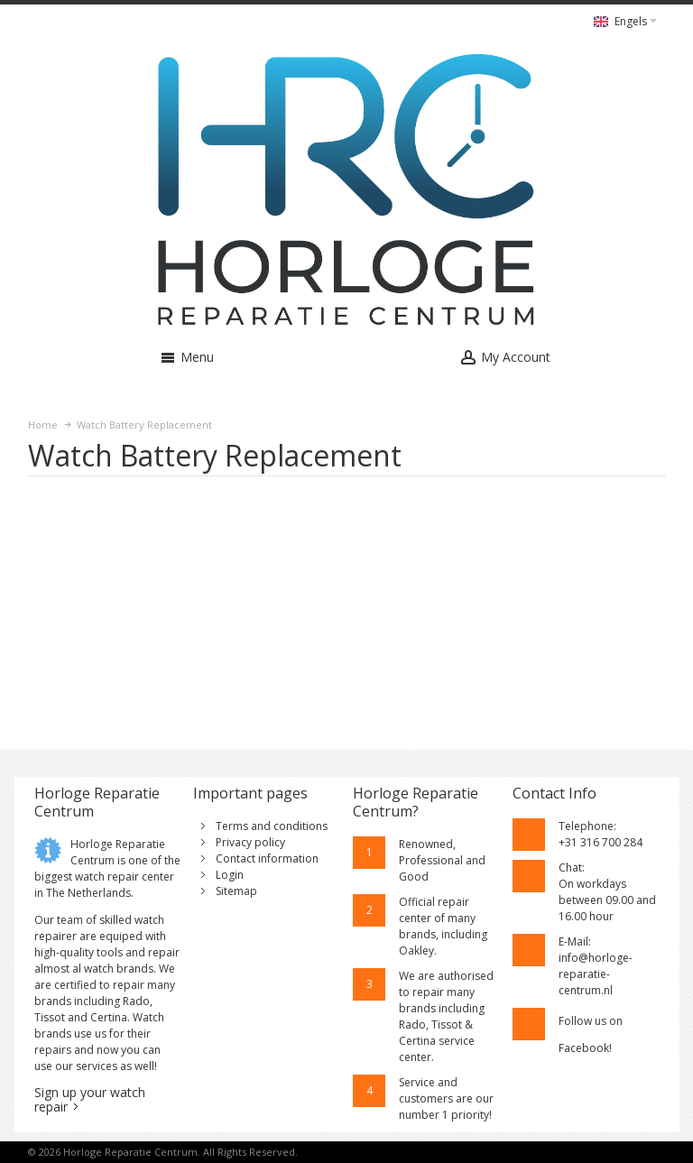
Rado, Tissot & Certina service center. (437, 1041)
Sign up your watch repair (89, 1099)
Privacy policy (250, 842)
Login (230, 874)
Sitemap (236, 891)
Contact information (267, 858)
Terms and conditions (272, 826)
